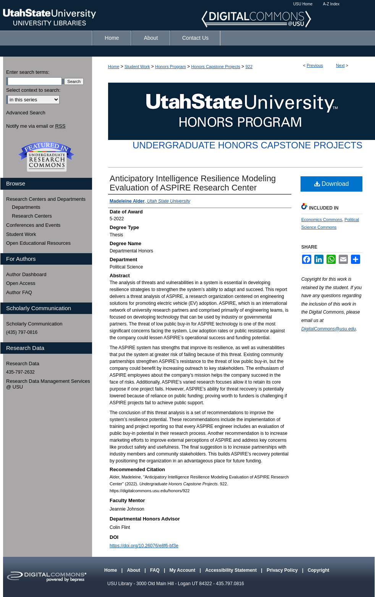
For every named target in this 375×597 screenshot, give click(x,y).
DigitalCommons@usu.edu (328, 329)
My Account (183, 570)
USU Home (303, 4)
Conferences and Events (33, 225)
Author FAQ (19, 292)
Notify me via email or (35, 126)
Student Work (137, 66)
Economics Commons (321, 219)
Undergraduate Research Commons (46, 157)
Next (340, 65)
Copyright (319, 570)
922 (249, 66)
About (134, 570)
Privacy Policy (283, 570)
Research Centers (32, 216)
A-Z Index (331, 4)
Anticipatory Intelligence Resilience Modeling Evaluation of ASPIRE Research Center (193, 183)
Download (331, 184)
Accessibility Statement (231, 570)
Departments (26, 207)
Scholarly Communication (34, 324)
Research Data (22, 363)
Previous (315, 65)
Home (113, 66)
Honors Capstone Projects (215, 66)
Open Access (21, 283)
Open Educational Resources (38, 243)
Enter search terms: (27, 72)
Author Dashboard (26, 274)
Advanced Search (25, 112)
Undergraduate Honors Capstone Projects (247, 145)
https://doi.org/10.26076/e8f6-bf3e (144, 545)
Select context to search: (33, 90)
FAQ (155, 570)
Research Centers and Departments (46, 199)
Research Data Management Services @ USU (48, 384)
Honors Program (170, 66)
